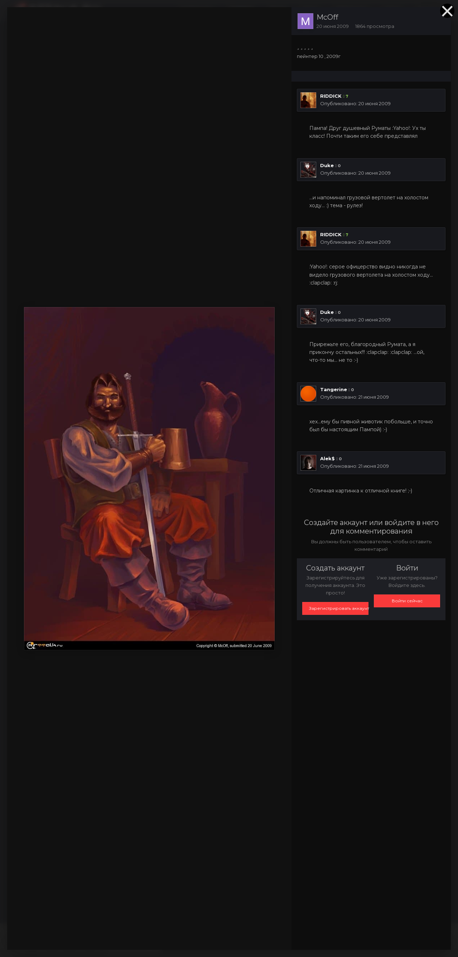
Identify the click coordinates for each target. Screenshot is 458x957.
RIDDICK (331, 96)
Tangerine (333, 389)
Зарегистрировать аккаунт (338, 608)
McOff (327, 17)
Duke (327, 165)
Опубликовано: (355, 103)
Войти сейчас (407, 600)
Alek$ (327, 458)
